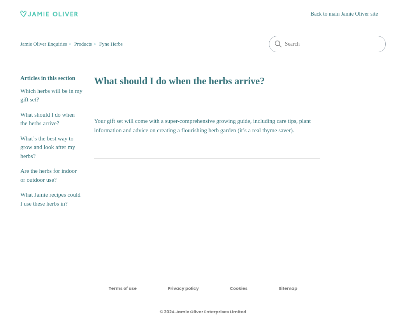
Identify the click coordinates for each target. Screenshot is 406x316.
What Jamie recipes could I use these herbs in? (50, 199)
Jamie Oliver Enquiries (43, 44)
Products (83, 44)
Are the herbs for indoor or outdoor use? (48, 175)
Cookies (239, 288)
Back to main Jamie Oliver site (344, 14)
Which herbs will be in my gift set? (51, 95)
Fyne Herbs (111, 44)
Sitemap (288, 288)
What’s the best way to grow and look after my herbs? (47, 147)
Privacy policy (183, 288)
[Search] (327, 44)
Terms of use (123, 288)
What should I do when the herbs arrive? (47, 119)
